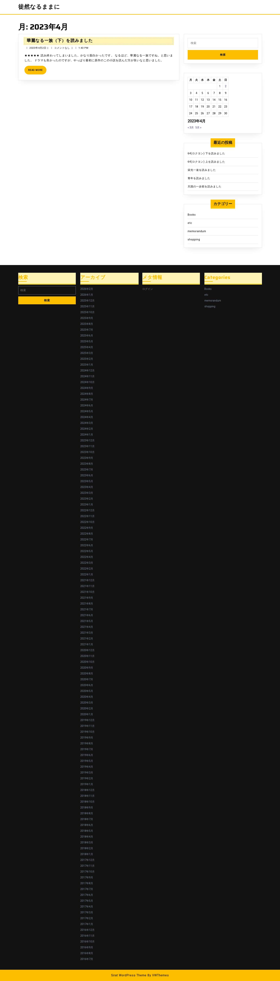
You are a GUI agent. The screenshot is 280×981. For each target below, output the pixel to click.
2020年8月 (86, 674)
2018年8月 (86, 813)
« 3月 (191, 128)
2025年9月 (86, 318)
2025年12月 (87, 301)
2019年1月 (86, 784)
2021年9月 (86, 598)
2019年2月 (86, 778)
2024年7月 (86, 400)
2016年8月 (86, 953)
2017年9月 (86, 877)
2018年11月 (87, 796)
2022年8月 (86, 534)
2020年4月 (86, 697)
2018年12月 (87, 790)
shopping (194, 240)
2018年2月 (86, 848)
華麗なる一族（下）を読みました (60, 40)
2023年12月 (87, 440)
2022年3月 (86, 563)
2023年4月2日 (38, 48)
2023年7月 (86, 470)
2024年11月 (87, 376)
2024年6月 (86, 406)
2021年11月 (87, 586)
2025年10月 (87, 312)
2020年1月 (86, 714)
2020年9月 (86, 668)
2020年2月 (86, 709)
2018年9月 (86, 808)
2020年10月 (87, 662)
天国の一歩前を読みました (205, 187)
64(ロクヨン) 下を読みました (206, 153)
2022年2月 (86, 569)
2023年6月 (86, 475)
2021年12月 (87, 580)
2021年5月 (86, 621)
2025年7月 (86, 330)
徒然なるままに (39, 7)
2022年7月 (86, 540)
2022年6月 (86, 545)
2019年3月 (86, 773)
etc (190, 223)
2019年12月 (87, 720)
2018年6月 (86, 825)
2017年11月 (87, 866)
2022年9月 (86, 528)
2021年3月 (86, 633)
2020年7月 (86, 679)
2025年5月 (86, 341)
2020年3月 (86, 703)
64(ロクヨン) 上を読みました (206, 162)
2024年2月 (86, 429)
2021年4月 (86, 627)
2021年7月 (86, 609)
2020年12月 (87, 650)
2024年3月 (86, 423)
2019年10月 (87, 732)
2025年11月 (87, 306)
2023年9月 (86, 458)
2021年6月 (86, 615)
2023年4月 (86, 487)
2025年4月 (86, 347)
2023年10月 (87, 452)
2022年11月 (87, 516)
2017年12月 (87, 860)
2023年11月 (87, 446)
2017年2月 (86, 918)
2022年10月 (87, 522)
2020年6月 (86, 685)
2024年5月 (86, 411)
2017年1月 (86, 924)
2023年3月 (86, 493)
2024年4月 (86, 417)
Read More (37, 71)
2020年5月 (86, 691)
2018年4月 (86, 837)
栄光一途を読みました (202, 170)
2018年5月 (86, 831)
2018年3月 (86, 843)
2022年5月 (86, 551)
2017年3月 (86, 912)
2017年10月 (87, 872)
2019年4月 (86, 767)
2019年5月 (86, 761)
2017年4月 (86, 907)
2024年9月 (86, 388)
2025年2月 (86, 359)
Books (192, 215)
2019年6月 (86, 755)
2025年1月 (86, 365)
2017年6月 (86, 895)
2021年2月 (86, 639)
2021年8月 (86, 604)
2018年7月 (86, 819)
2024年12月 (87, 371)
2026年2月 (86, 289)
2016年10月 (87, 942)
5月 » (198, 128)
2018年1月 (86, 854)
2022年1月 (86, 574)
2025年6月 (86, 336)
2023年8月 (86, 464)
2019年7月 (86, 749)
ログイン (147, 289)
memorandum (197, 231)
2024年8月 (86, 394)
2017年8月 (86, 883)
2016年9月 (86, 947)
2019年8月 (86, 743)
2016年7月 (86, 959)
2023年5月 (86, 481)
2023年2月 (86, 499)
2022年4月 (86, 557)
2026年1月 (86, 295)
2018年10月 (87, 802)
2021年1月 (86, 644)
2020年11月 (87, 656)
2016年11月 (87, 936)
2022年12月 (87, 510)
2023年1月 (86, 505)
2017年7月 (86, 889)
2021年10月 (87, 592)
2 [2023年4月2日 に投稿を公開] (225, 86)
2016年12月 (87, 930)
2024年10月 (87, 382)
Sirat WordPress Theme (128, 975)
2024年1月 (86, 435)
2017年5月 (86, 901)
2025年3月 (86, 353)
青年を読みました (199, 178)
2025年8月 (86, 324)
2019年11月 (87, 726)
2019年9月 (86, 738)
